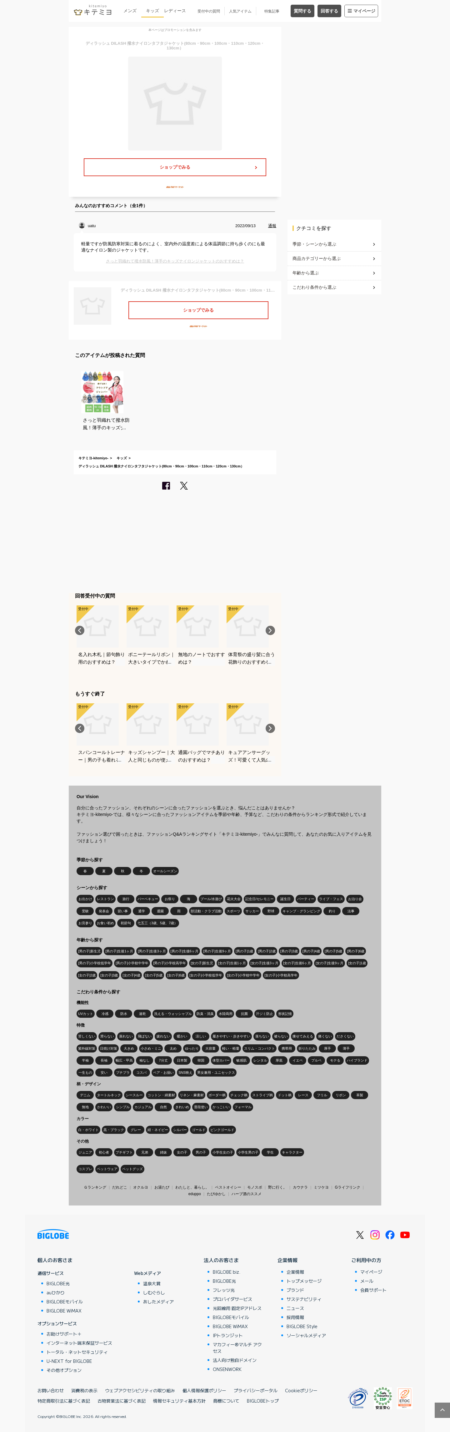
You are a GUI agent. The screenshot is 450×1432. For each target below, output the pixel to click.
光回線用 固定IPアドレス (237, 1308)
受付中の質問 (209, 11)
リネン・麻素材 (192, 1095)
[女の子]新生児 (202, 963)
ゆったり (192, 1048)
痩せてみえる (302, 1036)
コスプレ (85, 1169)
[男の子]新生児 (89, 951)
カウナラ (300, 1187)
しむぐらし (154, 1292)
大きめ (129, 1048)
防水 (123, 1014)
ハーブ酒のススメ (247, 1194)
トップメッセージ (304, 1281)
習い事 (123, 911)
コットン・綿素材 (161, 1095)
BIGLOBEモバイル (65, 1301)
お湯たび (161, 1187)
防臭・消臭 (205, 1014)
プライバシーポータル (256, 1390)
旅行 (125, 899)
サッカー (252, 911)
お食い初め (105, 923)
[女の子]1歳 (357, 963)
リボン (341, 1095)
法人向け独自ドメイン (235, 1360)
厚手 (327, 1048)
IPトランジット (228, 1335)
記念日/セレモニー (259, 899)
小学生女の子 (222, 1152)
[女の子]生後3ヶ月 (264, 963)
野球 (271, 911)
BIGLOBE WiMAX (64, 1310)
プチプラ (123, 1072)
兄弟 (144, 1152)
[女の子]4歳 (131, 975)
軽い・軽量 (230, 1048)
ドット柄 (285, 1095)
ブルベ (316, 1060)
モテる (335, 1060)
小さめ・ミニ (151, 1048)
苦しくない (86, 1036)
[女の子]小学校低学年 (205, 975)
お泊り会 (355, 899)
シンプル (123, 1107)
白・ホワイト (88, 1130)
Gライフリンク (347, 1187)
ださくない (345, 1036)
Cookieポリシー (301, 1390)
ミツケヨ (321, 1187)
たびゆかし (216, 1194)
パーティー (305, 899)
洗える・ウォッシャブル (173, 1014)
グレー (136, 1130)
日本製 (182, 1060)
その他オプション (64, 1370)
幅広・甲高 (124, 1060)
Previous (79, 630)
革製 (359, 1095)
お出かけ (85, 899)
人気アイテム (240, 11)
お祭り (170, 899)
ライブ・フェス (331, 899)
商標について (226, 1401)
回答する (329, 10)
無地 (85, 1107)
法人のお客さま (221, 1260)
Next (270, 630)
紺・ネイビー (158, 1130)
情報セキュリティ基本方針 (179, 1401)
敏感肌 (241, 1060)
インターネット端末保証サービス (79, 1343)
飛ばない (145, 1036)
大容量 (210, 1048)
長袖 (104, 1060)
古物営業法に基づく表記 (122, 1401)
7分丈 (163, 1060)
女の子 (182, 1152)
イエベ (297, 1060)
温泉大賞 (152, 1283)
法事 (351, 911)
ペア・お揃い (163, 1072)
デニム (85, 1095)
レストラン (105, 899)
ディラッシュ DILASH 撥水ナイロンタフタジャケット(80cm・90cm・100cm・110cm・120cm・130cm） (161, 466)
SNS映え (185, 1072)
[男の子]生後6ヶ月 (184, 951)
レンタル (260, 1060)
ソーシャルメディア (306, 1335)
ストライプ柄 (262, 1095)
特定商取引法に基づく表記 (64, 1401)
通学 (141, 911)
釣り (332, 911)
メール (366, 1281)
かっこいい (221, 1107)
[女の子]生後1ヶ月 (232, 963)
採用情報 (295, 1317)
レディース (175, 10)
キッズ (152, 10)
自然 (163, 1107)
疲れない (163, 1036)
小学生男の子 (248, 1152)
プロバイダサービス (232, 1299)
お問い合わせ (51, 1390)
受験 (85, 911)
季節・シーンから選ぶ (314, 244)
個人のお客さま (55, 1260)
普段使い (201, 1107)
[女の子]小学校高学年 (280, 975)
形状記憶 (285, 1014)
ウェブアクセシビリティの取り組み (140, 1390)
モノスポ (254, 1187)
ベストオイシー (228, 1187)
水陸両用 (225, 1014)
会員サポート (373, 1290)
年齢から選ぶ (305, 272)
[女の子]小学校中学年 (243, 975)
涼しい (201, 1036)
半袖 (85, 1060)
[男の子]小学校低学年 (94, 963)
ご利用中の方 (366, 1260)
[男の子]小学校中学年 (132, 963)
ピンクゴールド (222, 1130)
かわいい (104, 1107)
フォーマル (243, 1107)
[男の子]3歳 (289, 951)
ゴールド (199, 1130)
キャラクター (292, 1152)
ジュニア (85, 1152)
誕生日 (285, 899)
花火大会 (234, 899)
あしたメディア (158, 1301)
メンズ (130, 10)
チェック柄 (239, 1095)
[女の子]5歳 (153, 975)
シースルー (134, 1095)
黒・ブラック (113, 1130)
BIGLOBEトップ (263, 1401)
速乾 (142, 1014)
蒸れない (126, 1036)
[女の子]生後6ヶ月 (297, 963)
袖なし (144, 1060)
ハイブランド (357, 1060)
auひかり (56, 1292)
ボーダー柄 (217, 1095)
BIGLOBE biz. (226, 1272)
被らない (281, 1036)
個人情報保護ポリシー (204, 1390)
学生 (270, 1152)
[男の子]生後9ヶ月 (217, 951)
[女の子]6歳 (176, 975)
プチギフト (124, 1152)
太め (173, 1048)
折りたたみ (307, 1048)
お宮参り (85, 923)
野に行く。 (277, 1187)
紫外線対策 (86, 1048)
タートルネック (109, 1095)
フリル (322, 1095)
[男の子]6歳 (355, 951)
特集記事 (271, 11)
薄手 (346, 1048)
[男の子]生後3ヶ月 (152, 951)
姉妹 (163, 1152)
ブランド (295, 1290)
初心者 (104, 1152)
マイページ (361, 10)
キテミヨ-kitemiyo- (93, 458)
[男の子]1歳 (244, 951)
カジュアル (143, 1107)
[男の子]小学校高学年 (169, 963)
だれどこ (119, 1187)
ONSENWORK (227, 1369)
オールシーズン (165, 871)
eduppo (194, 1194)
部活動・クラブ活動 (206, 911)
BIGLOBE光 (58, 1283)
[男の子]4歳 (311, 951)
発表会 (104, 911)
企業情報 (288, 1260)
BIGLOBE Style (302, 1326)
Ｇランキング (95, 1187)
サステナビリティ (304, 1299)
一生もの (85, 1072)
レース (303, 1095)
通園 (160, 911)
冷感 (105, 1014)
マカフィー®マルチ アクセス (237, 1347)
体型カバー (221, 1060)
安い (104, 1072)
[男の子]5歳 (333, 951)
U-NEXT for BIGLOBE (69, 1361)
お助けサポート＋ (64, 1334)
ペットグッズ (132, 1169)
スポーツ (233, 911)
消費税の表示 (84, 1390)
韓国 (201, 1060)
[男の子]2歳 (266, 951)
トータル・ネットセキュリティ (77, 1352)
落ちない (262, 1036)
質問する (302, 10)
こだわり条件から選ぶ (314, 287)
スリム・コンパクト (259, 1048)
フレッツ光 (224, 1290)
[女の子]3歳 (109, 975)
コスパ (141, 1072)
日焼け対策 (108, 1048)
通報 (272, 225)
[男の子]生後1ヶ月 (119, 951)
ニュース (295, 1308)
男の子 (201, 1152)
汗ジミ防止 (264, 1014)
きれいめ (182, 1107)
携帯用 (287, 1048)
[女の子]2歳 (87, 975)
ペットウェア (107, 1169)
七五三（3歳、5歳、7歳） (158, 923)
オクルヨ (140, 1187)
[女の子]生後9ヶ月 (329, 963)
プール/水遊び (211, 899)
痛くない (325, 1036)
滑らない (107, 1036)
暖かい (182, 1036)
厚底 (279, 1060)
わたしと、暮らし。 (192, 1187)
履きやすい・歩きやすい (231, 1036)
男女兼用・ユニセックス (216, 1072)
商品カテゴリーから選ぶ (316, 258)
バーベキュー (148, 899)
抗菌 (244, 1014)
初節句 (126, 923)
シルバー (180, 1130)
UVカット (85, 1014)
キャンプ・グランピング (301, 911)
